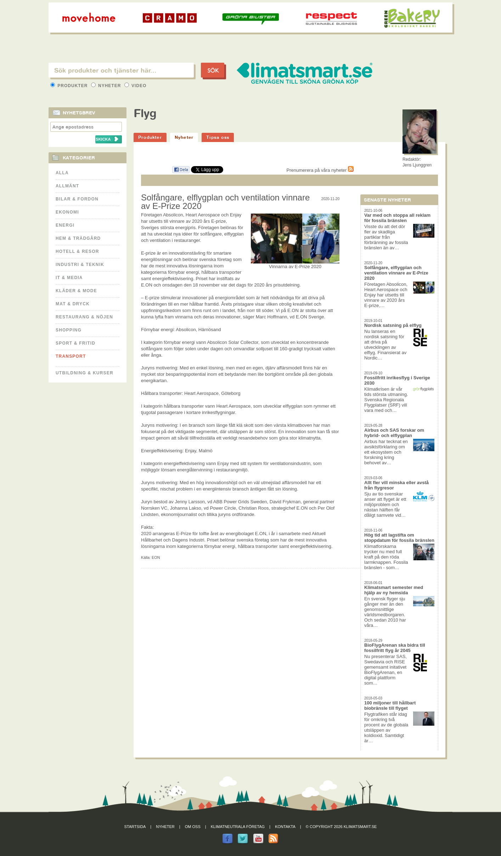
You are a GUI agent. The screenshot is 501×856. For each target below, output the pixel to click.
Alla (62, 172)
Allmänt (67, 185)
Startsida (135, 826)
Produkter (69, 85)
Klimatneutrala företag (238, 826)
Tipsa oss (217, 137)
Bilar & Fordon (77, 199)
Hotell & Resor (77, 251)
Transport (71, 356)
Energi (65, 225)
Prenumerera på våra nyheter (320, 170)
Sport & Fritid (75, 343)
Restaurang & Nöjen (84, 316)
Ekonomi (67, 212)
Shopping (68, 330)
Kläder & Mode (76, 290)
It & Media (69, 277)
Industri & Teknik (80, 264)
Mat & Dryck (73, 303)
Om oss (193, 826)
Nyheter (107, 85)
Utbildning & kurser (84, 372)
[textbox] (121, 70)
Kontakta (285, 826)
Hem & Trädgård (78, 238)
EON (156, 557)
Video (135, 85)
